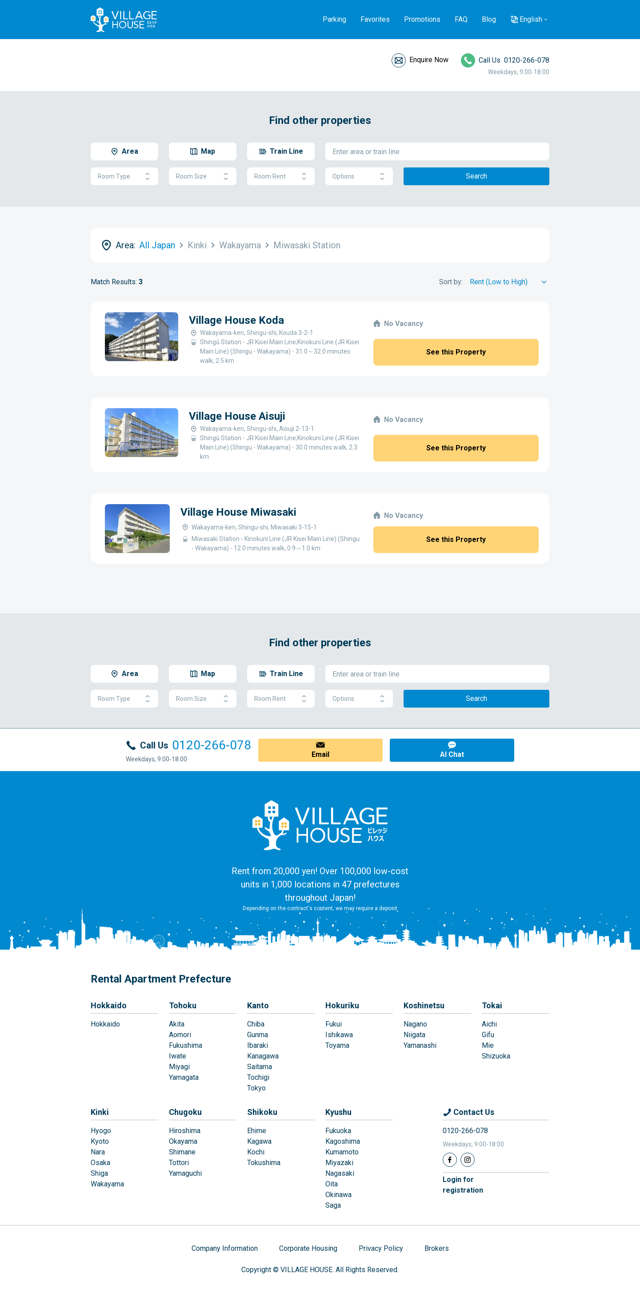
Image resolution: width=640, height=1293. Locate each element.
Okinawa (338, 1194)
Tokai (492, 1005)
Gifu (488, 1034)
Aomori (180, 1034)
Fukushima (185, 1045)
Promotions (422, 19)
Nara (98, 1152)
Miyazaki (339, 1162)
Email (320, 754)
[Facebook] (450, 1160)
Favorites (375, 19)
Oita (331, 1184)
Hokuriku (342, 1005)
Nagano (415, 1024)
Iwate (177, 1056)
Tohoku (182, 1005)
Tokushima (263, 1162)
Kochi (255, 1152)
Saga (333, 1205)
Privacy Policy (381, 1248)
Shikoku (262, 1112)
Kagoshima (342, 1141)
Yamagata (184, 1077)
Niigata (414, 1034)
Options (359, 176)
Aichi (489, 1024)
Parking (334, 19)
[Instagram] (467, 1160)
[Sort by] (509, 282)
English (531, 19)
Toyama (337, 1045)
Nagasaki (339, 1173)
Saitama (259, 1066)
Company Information (225, 1248)
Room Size (202, 176)
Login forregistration (463, 1184)
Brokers (436, 1248)
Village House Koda (236, 320)
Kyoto (100, 1141)
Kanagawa (263, 1056)
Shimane (182, 1152)
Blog (489, 19)
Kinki (100, 1112)
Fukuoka (338, 1130)
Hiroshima (184, 1130)
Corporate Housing (308, 1248)
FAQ (461, 19)
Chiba (255, 1024)
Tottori (179, 1162)
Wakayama (107, 1184)
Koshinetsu (424, 1005)
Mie (488, 1045)
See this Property (456, 352)
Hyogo (101, 1130)
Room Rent (281, 176)
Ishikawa (339, 1034)
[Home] (320, 825)
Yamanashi (420, 1045)
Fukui (333, 1024)
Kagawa (259, 1141)
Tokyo (256, 1088)
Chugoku (185, 1112)
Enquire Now (428, 60)
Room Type (124, 176)
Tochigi (258, 1077)
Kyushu (338, 1112)
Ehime (256, 1130)
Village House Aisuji (237, 416)
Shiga (99, 1173)
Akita (176, 1024)
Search (476, 176)
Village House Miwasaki (238, 512)
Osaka (100, 1162)
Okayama (183, 1141)
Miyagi (179, 1066)
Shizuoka (496, 1056)
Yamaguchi (185, 1173)
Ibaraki (257, 1045)
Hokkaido (109, 1005)
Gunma (257, 1034)
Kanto (258, 1005)
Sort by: (451, 282)
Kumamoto (342, 1152)
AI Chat (452, 754)
